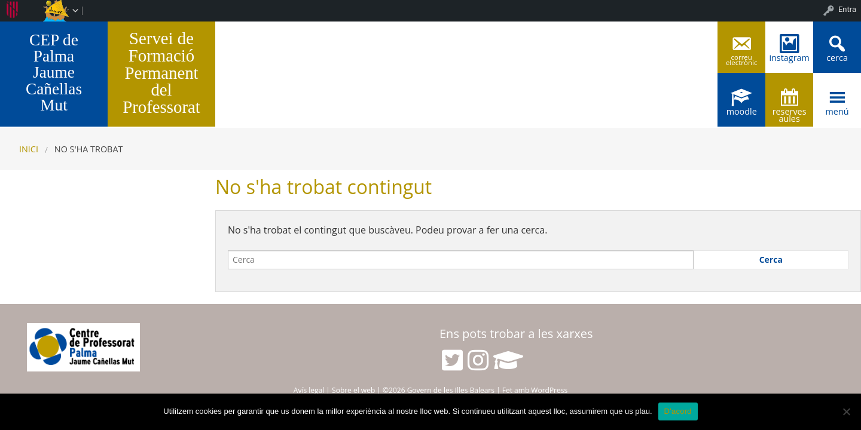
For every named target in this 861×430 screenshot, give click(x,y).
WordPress (549, 390)
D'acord (678, 411)
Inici (28, 149)
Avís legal (309, 390)
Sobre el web (353, 390)
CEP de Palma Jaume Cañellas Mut (54, 72)
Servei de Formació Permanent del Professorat (161, 72)
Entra (847, 9)
